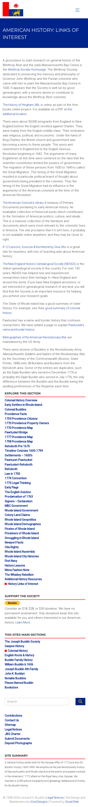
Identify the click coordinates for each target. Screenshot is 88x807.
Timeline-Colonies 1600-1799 (24, 450)
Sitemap (10, 724)
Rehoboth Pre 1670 (17, 446)
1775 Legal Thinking (18, 483)
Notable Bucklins (15, 678)
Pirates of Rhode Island (20, 528)
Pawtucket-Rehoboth (18, 464)
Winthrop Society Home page (27, 69)
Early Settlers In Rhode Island (23, 404)
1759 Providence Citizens (21, 418)
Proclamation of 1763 (19, 496)
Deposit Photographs (18, 743)
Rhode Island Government (21, 510)
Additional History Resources (23, 579)
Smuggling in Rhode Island (22, 538)
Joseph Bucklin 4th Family (21, 669)
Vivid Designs (39, 801)
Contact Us (12, 720)
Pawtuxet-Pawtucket (18, 460)
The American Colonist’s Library (23, 202)
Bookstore (11, 687)
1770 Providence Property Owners (27, 423)
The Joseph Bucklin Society (22, 641)
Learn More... (23, 622)
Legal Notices (13, 729)
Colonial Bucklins (15, 409)
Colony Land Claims (17, 515)
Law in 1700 (12, 473)
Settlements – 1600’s (18, 455)
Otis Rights (12, 547)
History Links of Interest (23, 584)
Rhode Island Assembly (20, 551)
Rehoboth (11, 469)
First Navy (11, 560)
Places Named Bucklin (19, 682)
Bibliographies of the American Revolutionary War (35, 337)
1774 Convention (16, 478)
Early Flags (11, 487)
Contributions (13, 715)
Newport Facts (14, 542)
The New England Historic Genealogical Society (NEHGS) (39, 264)
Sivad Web (72, 801)
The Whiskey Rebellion (19, 574)
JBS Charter (13, 734)
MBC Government (16, 505)
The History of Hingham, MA (21, 104)
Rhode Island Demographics (23, 524)
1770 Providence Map (19, 428)
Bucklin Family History (19, 660)
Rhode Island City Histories (22, 556)
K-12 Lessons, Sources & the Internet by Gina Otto (34, 247)
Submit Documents (17, 738)
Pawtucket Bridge (16, 432)
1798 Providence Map (19, 441)
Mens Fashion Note (17, 570)
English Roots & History (19, 655)
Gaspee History (14, 646)
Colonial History (18, 650)
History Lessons (15, 565)
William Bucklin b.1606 (19, 664)
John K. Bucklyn (15, 673)
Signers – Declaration (18, 501)
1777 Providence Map (19, 437)
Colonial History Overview (21, 400)
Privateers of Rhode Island (22, 533)
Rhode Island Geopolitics (20, 519)
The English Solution (18, 492)
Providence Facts (16, 414)
